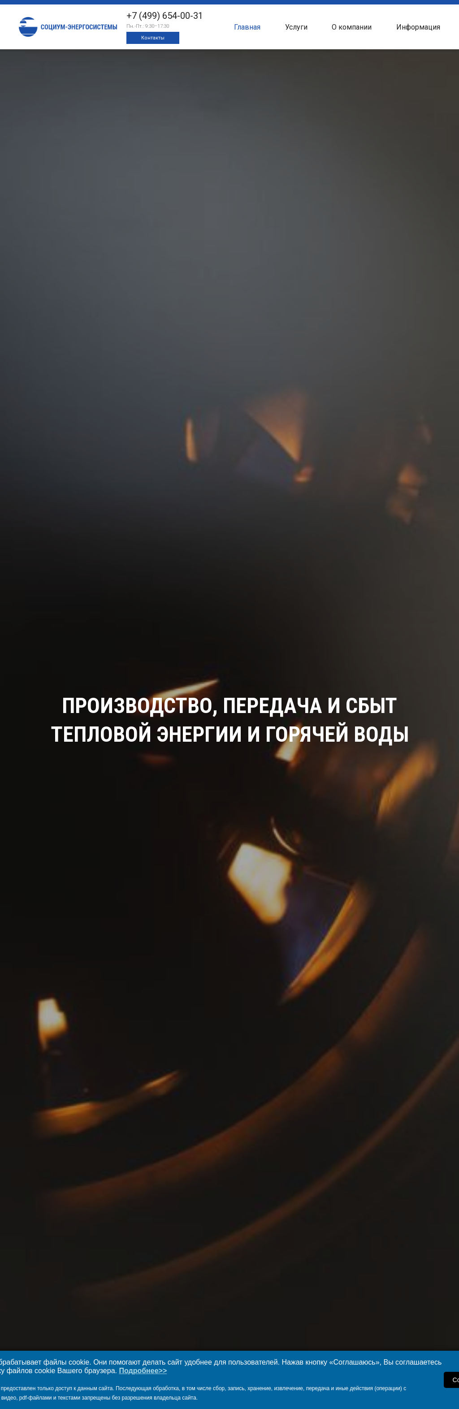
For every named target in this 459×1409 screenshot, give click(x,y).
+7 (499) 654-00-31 (164, 15)
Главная (247, 27)
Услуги (296, 27)
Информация (418, 27)
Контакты (153, 38)
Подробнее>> (143, 1370)
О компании (352, 27)
